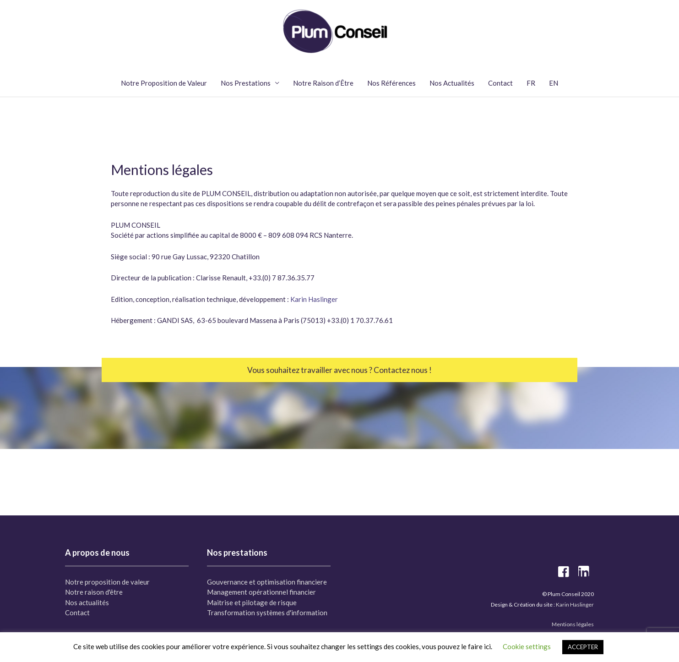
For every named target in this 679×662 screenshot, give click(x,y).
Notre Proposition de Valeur (164, 83)
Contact (500, 83)
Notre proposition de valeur (107, 582)
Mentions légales (573, 624)
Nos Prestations (246, 83)
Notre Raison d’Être (323, 83)
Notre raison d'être (94, 592)
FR (531, 83)
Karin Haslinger (314, 299)
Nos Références (391, 83)
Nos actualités (87, 602)
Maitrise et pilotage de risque (252, 602)
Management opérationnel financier (261, 592)
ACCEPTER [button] (583, 647)
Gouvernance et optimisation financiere (267, 582)
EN (553, 83)
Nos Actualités (451, 83)
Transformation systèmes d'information (267, 612)
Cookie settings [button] (527, 646)
